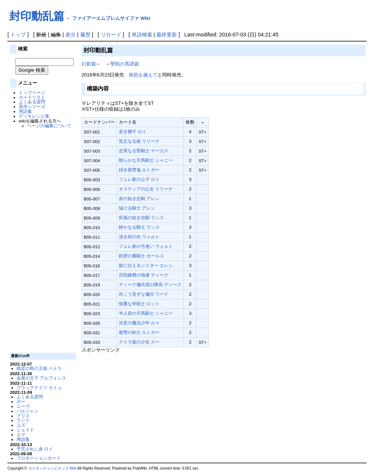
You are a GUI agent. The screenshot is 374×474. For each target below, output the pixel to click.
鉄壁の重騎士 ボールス (141, 255)
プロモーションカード (39, 458)
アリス (23, 415)
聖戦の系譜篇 (124, 64)
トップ (18, 35)
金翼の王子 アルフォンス (41, 377)
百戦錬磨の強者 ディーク (143, 274)
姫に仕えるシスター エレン (146, 265)
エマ (21, 434)
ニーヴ (23, 406)
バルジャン (28, 411)
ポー (21, 401)
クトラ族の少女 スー (139, 341)
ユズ (21, 425)
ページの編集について (49, 125)
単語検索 (142, 35)
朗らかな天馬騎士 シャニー (146, 160)
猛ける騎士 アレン (137, 208)
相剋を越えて (143, 75)
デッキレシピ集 (34, 116)
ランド (23, 420)
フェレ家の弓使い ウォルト (146, 246)
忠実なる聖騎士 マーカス (143, 150)
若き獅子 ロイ (132, 131)
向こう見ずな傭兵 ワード (143, 294)
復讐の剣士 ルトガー (139, 332)
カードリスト (32, 97)
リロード (111, 35)
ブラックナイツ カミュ (39, 387)
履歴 (85, 35)
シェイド (25, 429)
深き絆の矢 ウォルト (139, 236)
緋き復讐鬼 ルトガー (139, 169)
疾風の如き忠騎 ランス (141, 217)
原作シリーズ (32, 106)
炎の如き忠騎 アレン (139, 198)
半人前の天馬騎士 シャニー (146, 313)
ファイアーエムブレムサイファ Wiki (111, 18)
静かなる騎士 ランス (139, 227)
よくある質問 (32, 101)
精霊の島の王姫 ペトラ (39, 368)
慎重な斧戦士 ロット (139, 303)
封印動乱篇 (36, 16)
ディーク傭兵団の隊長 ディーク (150, 284)
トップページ (32, 92)
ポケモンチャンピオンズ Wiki (52, 468)
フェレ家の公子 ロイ (139, 179)
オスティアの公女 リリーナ (146, 188)
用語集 (25, 111)
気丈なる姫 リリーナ (139, 141)
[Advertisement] (42, 239)
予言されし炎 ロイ (35, 448)
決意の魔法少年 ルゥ (139, 322)
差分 (70, 35)
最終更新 (166, 35)
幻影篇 (89, 64)
